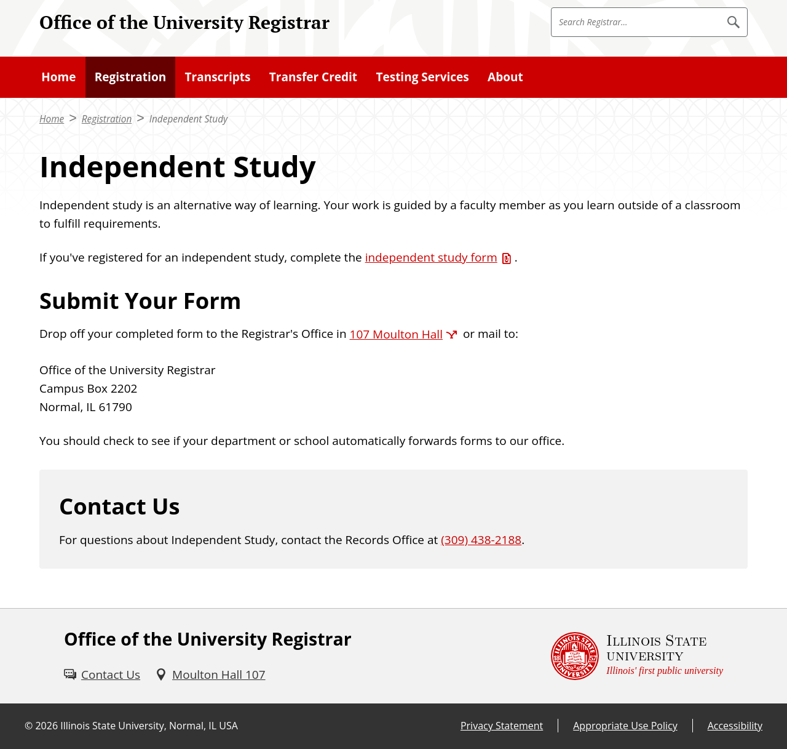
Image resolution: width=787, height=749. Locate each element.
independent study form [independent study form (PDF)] (431, 257)
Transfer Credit (313, 77)
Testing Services (422, 77)
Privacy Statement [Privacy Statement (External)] (502, 725)
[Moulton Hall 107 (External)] (210, 674)
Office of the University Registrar (184, 22)
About (505, 77)
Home (58, 77)
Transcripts (218, 77)
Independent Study (188, 119)
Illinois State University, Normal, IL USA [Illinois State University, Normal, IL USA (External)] (149, 725)
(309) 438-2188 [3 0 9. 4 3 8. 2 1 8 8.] (481, 540)
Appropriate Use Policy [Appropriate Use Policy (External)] (625, 725)
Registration (130, 77)
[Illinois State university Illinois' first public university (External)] (637, 656)
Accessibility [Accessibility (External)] (735, 725)
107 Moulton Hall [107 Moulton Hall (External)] (396, 334)
